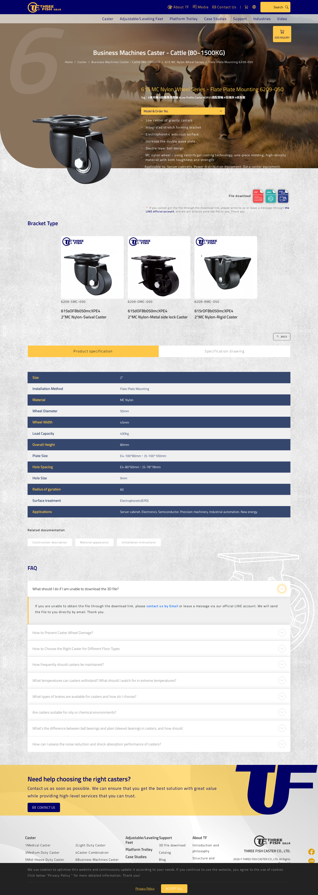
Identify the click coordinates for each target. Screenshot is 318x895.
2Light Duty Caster (90, 845)
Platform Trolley (184, 18)
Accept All (174, 888)
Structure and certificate (203, 861)
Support (240, 18)
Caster (107, 18)
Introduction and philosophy (205, 848)
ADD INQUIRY (282, 34)
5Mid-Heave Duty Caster (44, 859)
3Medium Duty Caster (42, 852)
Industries (262, 18)
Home (69, 62)
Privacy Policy (145, 888)
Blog (162, 859)
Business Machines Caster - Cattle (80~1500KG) (125, 62)
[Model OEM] (183, 111)
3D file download (172, 845)
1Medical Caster (38, 845)
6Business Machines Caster (97, 859)
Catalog (165, 852)
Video (282, 18)
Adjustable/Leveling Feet (141, 18)
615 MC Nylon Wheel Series (184, 62)
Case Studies (215, 18)
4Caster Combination (92, 852)
